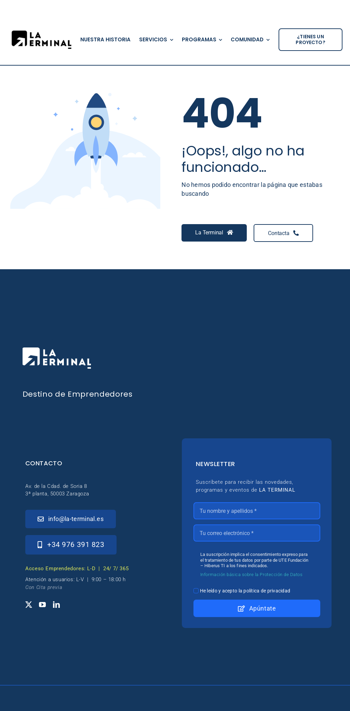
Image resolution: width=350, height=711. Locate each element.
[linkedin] (56, 604)
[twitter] (28, 604)
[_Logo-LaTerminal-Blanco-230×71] (57, 350)
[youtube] (42, 604)
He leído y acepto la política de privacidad (245, 590)
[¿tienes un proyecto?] (310, 39)
